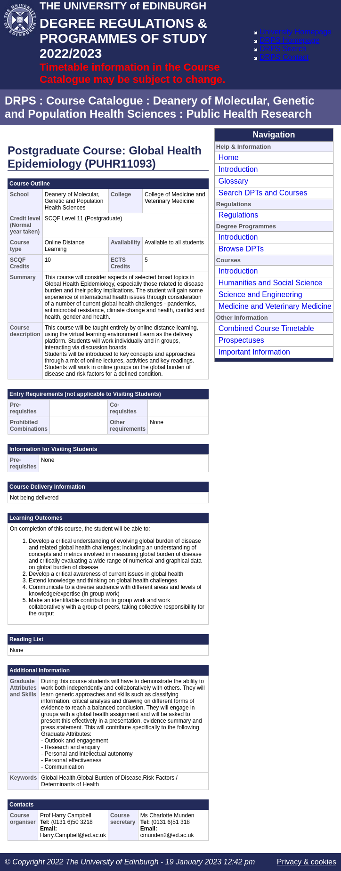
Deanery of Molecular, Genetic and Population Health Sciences (160, 107)
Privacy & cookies (306, 862)
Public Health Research (249, 113)
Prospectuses (241, 340)
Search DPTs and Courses (263, 193)
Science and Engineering (260, 294)
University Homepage (296, 32)
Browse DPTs (241, 249)
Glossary (233, 181)
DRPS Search (283, 49)
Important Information (254, 352)
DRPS (20, 100)
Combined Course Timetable (266, 328)
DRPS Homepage (289, 40)
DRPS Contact (284, 57)
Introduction (238, 169)
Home (229, 157)
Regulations (239, 215)
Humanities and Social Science (271, 283)
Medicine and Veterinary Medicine (275, 306)
